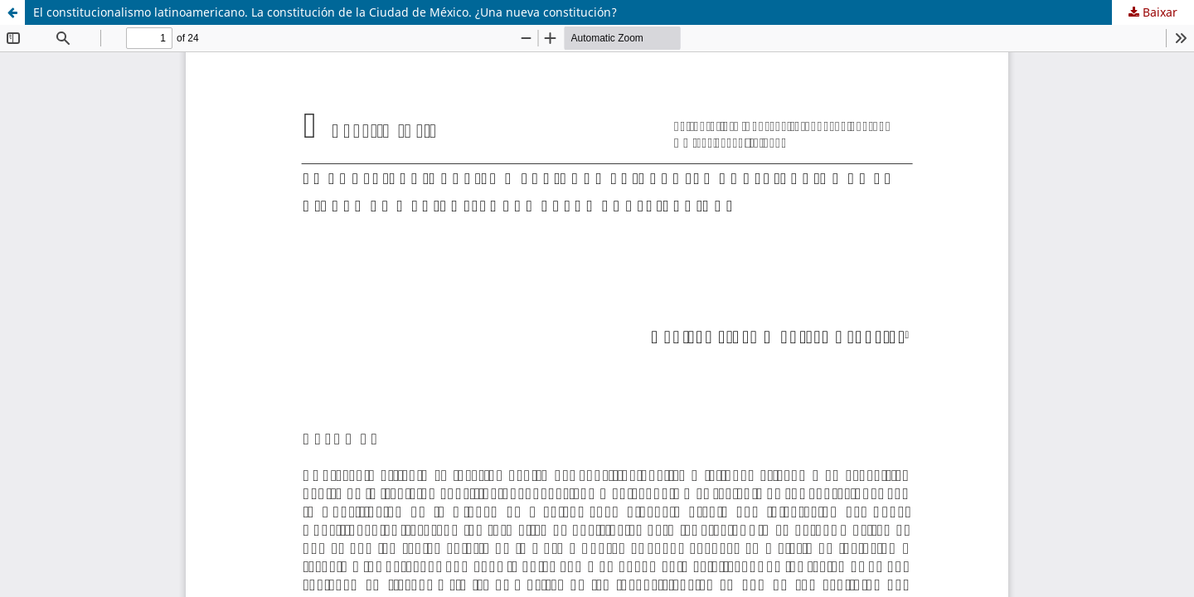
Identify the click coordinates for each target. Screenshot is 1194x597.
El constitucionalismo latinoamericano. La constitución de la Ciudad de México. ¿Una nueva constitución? (325, 12)
